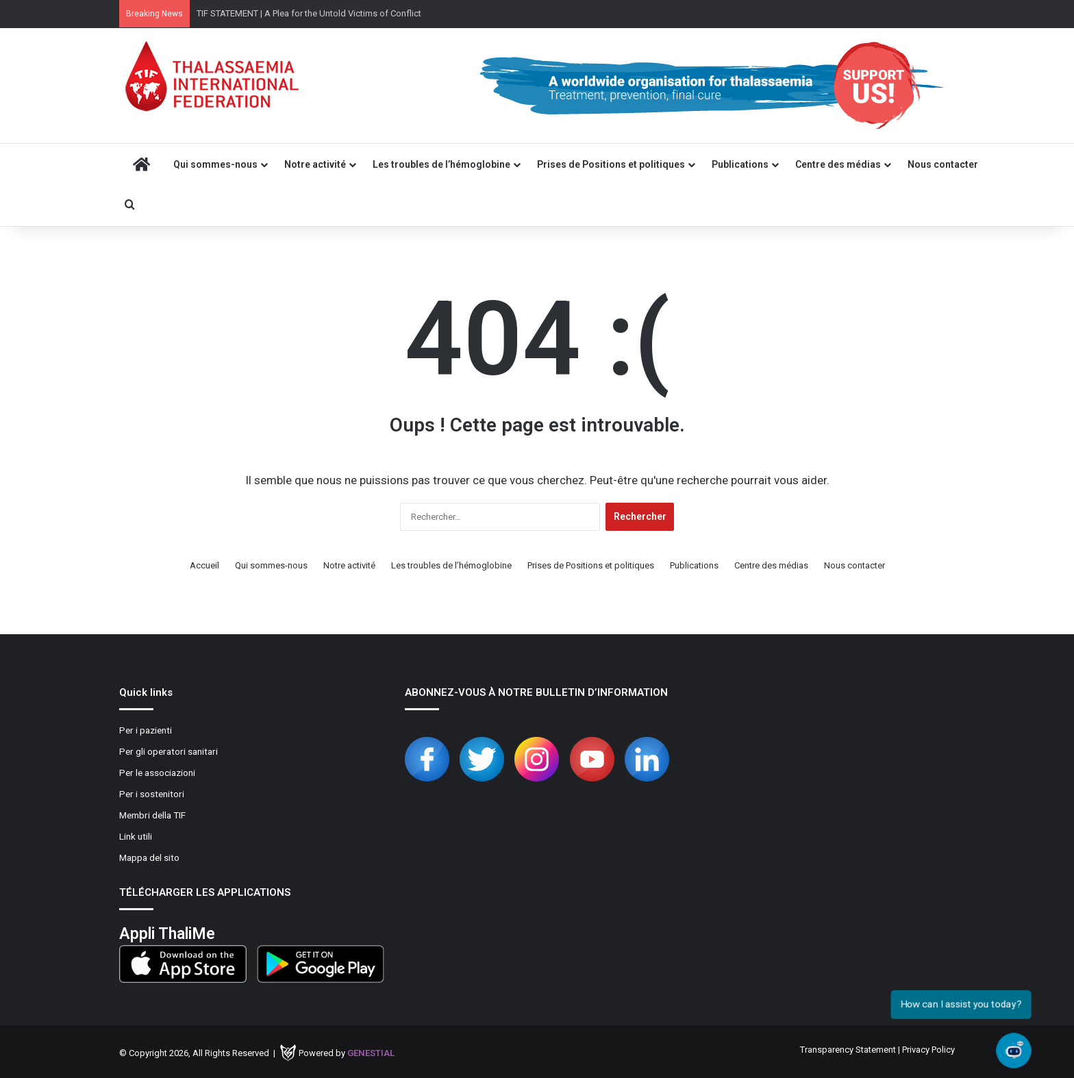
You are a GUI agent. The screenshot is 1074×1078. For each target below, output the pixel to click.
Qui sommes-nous (215, 164)
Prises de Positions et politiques (611, 164)
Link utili (135, 836)
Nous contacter (943, 164)
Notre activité (315, 164)
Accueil (204, 565)
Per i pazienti (145, 730)
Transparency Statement (848, 1049)
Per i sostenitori (151, 793)
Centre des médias (838, 164)
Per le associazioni (157, 772)
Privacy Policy (928, 1049)
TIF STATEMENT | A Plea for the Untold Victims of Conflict (309, 13)
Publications (740, 164)
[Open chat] (1014, 1051)
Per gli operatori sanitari (168, 751)
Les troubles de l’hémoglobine (441, 164)
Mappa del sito (149, 857)
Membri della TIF (152, 815)
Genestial (371, 1053)
